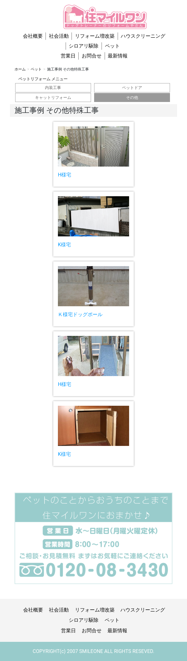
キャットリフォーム (53, 97)
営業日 (68, 56)
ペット (112, 46)
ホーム (20, 69)
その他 (132, 97)
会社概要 (33, 36)
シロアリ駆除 (83, 46)
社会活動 (59, 36)
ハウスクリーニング (143, 36)
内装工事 (53, 87)
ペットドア (132, 87)
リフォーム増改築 (95, 36)
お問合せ (92, 56)
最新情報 (118, 56)
